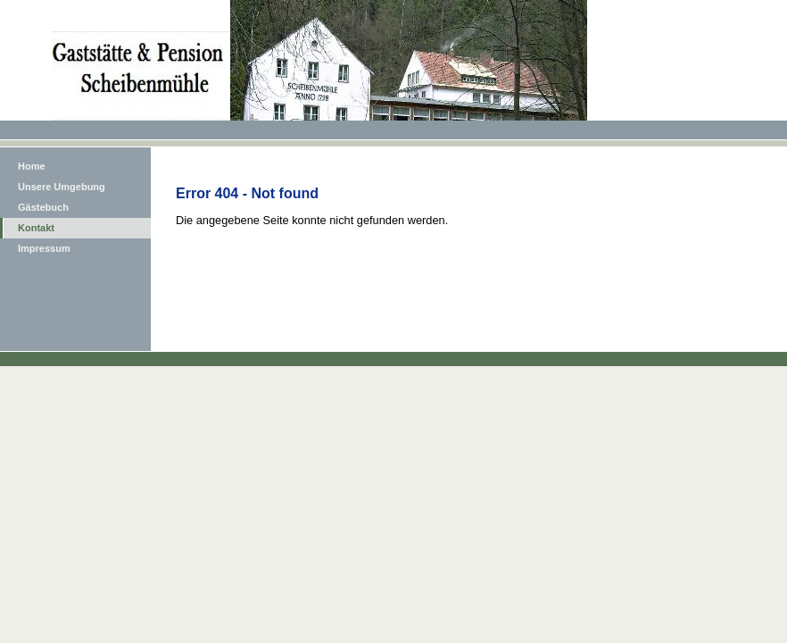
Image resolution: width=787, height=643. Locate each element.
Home (32, 166)
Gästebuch (43, 207)
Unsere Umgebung (61, 186)
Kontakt (36, 227)
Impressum (44, 248)
